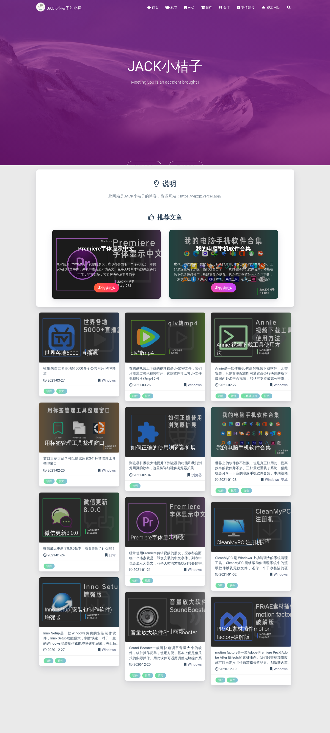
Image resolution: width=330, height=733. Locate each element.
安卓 (231, 241)
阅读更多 (107, 287)
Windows (106, 241)
